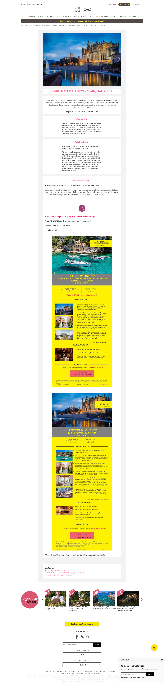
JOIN (97, 644)
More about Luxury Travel (93, 679)
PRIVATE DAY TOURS (128, 16)
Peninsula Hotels (92, 676)
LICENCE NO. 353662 (97, 674)
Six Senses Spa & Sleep (55, 676)
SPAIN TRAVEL (58, 25)
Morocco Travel (91, 677)
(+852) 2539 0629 (63, 573)
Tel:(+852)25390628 (28, 4)
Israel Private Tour (114, 676)
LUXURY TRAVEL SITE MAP (87, 671)
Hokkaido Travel (82, 677)
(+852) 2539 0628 (59, 570)
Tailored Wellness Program (115, 677)
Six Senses (45, 676)
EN (133, 4)
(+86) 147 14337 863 (77, 573)
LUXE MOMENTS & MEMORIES (105, 16)
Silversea (65, 676)
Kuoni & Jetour (81, 679)
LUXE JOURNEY (66, 16)
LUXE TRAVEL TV (52, 16)
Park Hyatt (83, 676)
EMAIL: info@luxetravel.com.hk (58, 575)
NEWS (42, 16)
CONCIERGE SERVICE (82, 16)
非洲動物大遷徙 (73, 676)
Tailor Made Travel (101, 677)
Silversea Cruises (61, 679)
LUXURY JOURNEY (42, 25)
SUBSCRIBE (112, 4)
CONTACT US (61, 671)
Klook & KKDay (72, 679)
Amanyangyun (37, 676)
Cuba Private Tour (103, 676)
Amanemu (29, 676)
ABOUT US (50, 671)
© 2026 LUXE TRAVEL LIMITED (83, 674)
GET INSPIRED (33, 16)
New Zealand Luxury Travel (69, 677)
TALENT (72, 671)
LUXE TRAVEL (27, 25)
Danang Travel (31, 677)
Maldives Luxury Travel (42, 677)
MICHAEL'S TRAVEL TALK (110, 671)
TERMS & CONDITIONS (68, 674)
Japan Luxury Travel (55, 677)
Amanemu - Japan (125, 607)
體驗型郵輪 (105, 679)
